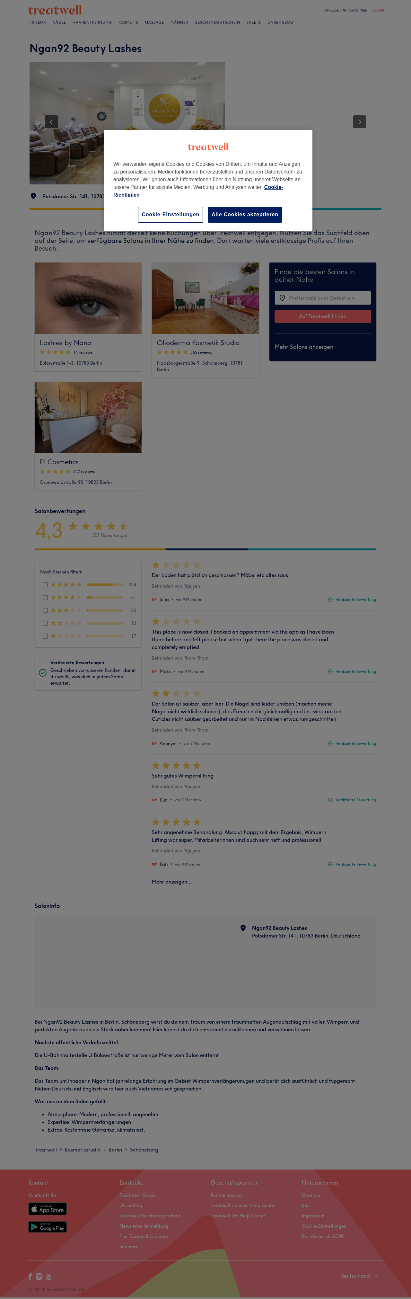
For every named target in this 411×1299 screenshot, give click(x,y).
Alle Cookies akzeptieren (245, 214)
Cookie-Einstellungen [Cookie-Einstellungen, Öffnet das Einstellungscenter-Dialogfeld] (170, 214)
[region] (208, 180)
